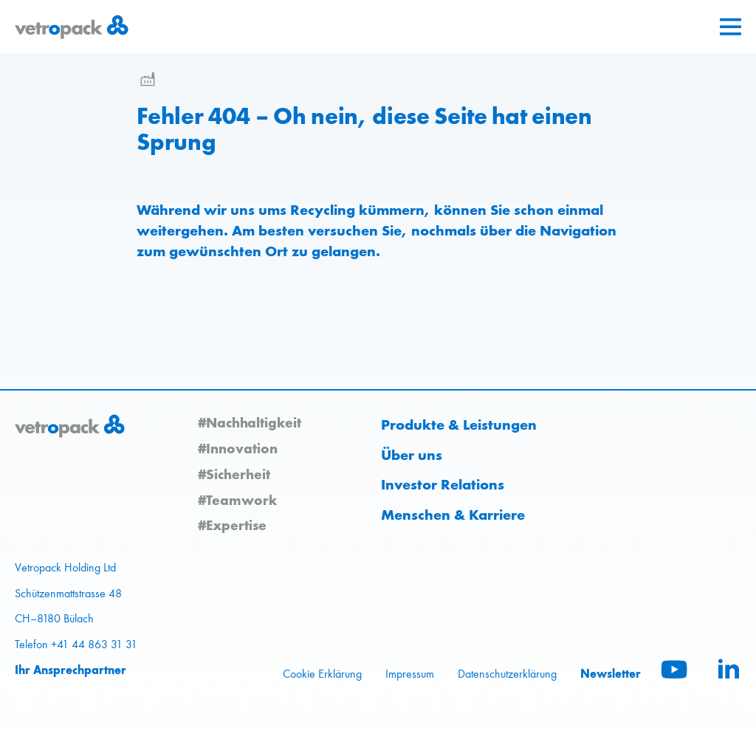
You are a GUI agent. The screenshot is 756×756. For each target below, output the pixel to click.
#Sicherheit (234, 474)
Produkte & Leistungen (459, 424)
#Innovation (238, 448)
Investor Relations (442, 484)
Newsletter (610, 673)
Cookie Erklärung (322, 674)
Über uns (411, 454)
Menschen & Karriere (453, 514)
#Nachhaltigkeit (249, 422)
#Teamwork (237, 500)
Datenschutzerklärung (507, 674)
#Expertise (232, 525)
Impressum (409, 674)
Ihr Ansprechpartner (70, 669)
